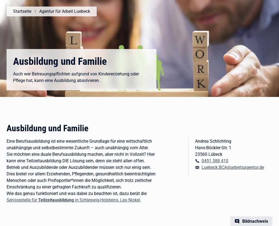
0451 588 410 (215, 160)
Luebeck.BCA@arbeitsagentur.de (233, 167)
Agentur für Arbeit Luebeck (64, 11)
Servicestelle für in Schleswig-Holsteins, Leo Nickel (73, 200)
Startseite (22, 11)
